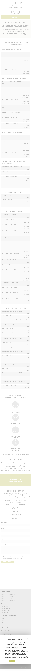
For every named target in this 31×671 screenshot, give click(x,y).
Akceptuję (12, 660)
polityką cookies (17, 644)
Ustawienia (19, 660)
